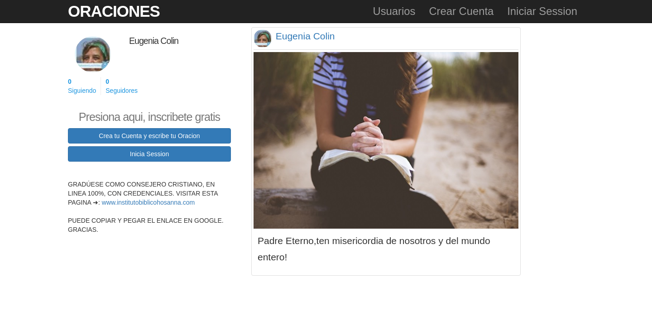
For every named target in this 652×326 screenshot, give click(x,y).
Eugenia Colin (305, 36)
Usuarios (394, 11)
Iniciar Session (542, 11)
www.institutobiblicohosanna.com (148, 202)
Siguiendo (82, 85)
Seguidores (121, 85)
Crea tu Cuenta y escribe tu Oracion (149, 135)
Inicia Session (149, 154)
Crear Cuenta (461, 11)
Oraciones (114, 11)
